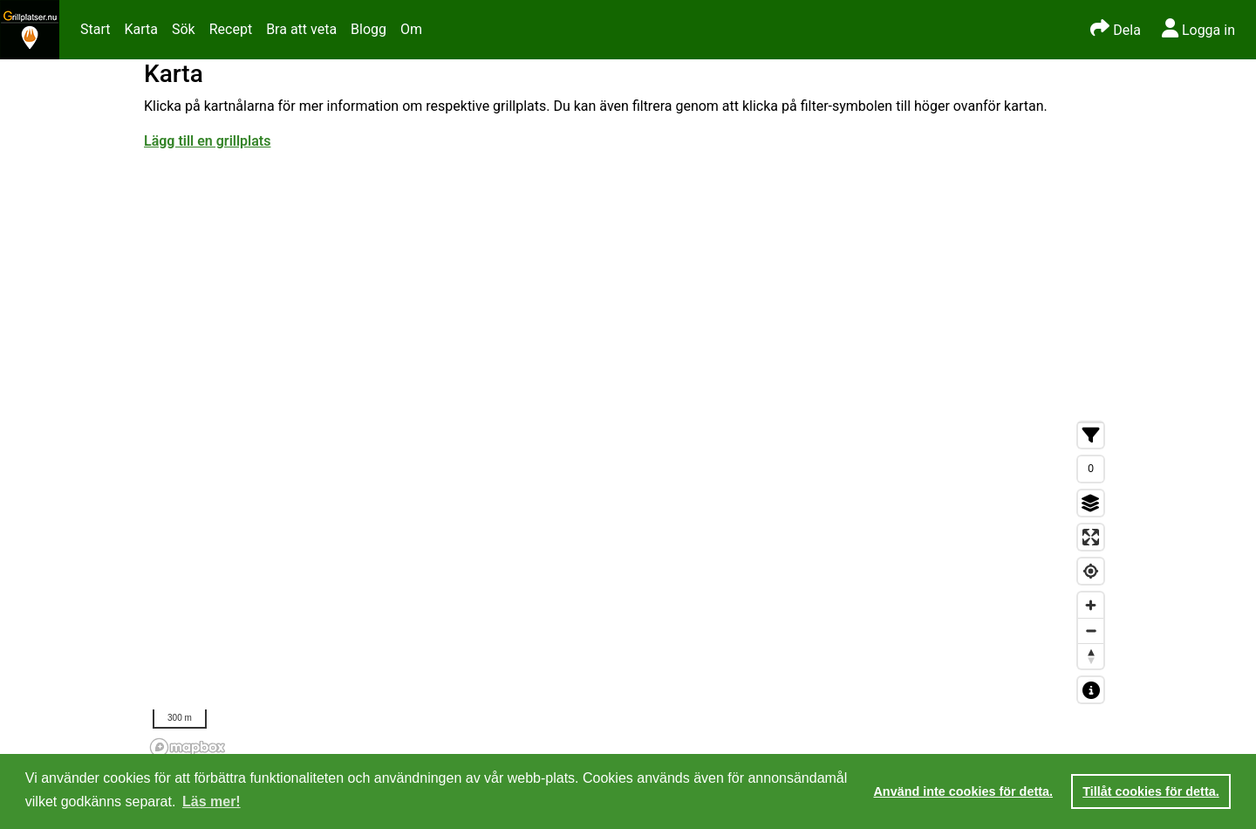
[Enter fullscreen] (1090, 537)
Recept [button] (230, 29)
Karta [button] (141, 29)
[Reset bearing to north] (1090, 655)
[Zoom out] (1090, 630)
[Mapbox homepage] (187, 747)
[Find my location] (1090, 571)
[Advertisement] (628, 283)
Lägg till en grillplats (207, 141)
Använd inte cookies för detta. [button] (963, 791)
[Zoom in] (1090, 605)
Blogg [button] (368, 29)
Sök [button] (183, 29)
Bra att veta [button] (301, 29)
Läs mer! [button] (211, 801)
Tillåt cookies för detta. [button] (1150, 791)
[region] (628, 588)
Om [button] (411, 29)
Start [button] (95, 29)
